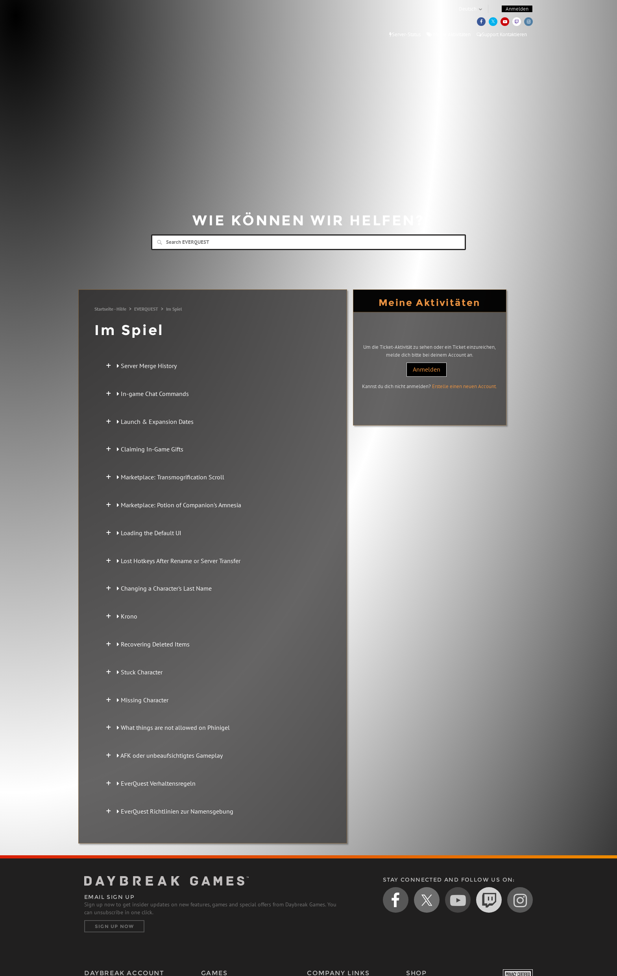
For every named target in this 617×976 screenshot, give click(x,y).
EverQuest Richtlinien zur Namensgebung (175, 811)
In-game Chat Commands (153, 394)
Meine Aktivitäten (449, 34)
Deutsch (468, 9)
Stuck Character (140, 672)
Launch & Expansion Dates (155, 421)
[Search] (308, 242)
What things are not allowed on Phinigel (173, 727)
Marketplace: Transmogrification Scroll (170, 477)
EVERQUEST (146, 309)
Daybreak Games (119, 22)
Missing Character (142, 700)
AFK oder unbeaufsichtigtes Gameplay (170, 755)
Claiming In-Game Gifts (150, 449)
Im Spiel (174, 309)
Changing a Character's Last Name (164, 588)
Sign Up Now (114, 926)
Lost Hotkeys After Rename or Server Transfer (178, 561)
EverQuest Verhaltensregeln (156, 783)
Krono (127, 616)
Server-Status (405, 34)
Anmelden (426, 369)
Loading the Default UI (149, 533)
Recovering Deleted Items (153, 644)
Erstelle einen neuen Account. (464, 386)
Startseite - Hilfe (110, 309)
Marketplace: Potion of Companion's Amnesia (179, 505)
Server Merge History (147, 366)
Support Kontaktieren (502, 34)
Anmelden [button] (517, 9)
